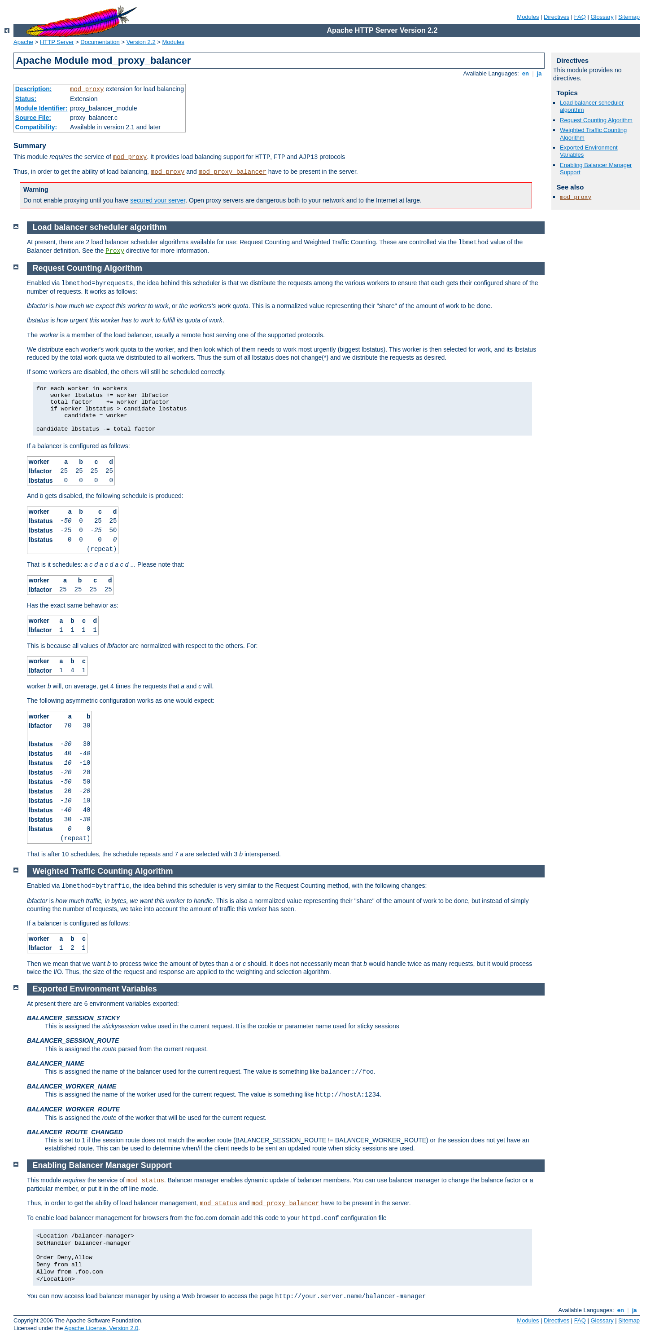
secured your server (157, 200)
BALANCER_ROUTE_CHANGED (75, 1132)
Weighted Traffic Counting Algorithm (103, 871)
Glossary (601, 16)
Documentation (99, 42)
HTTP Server (57, 42)
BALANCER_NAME (55, 1063)
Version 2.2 (141, 42)
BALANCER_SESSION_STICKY (73, 1018)
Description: (33, 89)
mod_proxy (87, 89)
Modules (528, 16)
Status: (25, 98)
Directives (556, 16)
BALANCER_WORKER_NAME (71, 1086)
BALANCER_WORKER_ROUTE (73, 1109)
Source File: (33, 117)
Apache (23, 42)
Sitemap (629, 16)
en (525, 73)
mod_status (145, 1180)
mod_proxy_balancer (232, 172)
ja (539, 73)
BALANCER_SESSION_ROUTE (73, 1040)
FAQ (580, 16)
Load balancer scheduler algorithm (100, 227)
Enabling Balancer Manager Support (102, 1165)
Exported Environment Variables (95, 988)
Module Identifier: (41, 108)
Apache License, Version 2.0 (101, 1328)
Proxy (114, 251)
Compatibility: (36, 127)
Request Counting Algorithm (596, 120)
